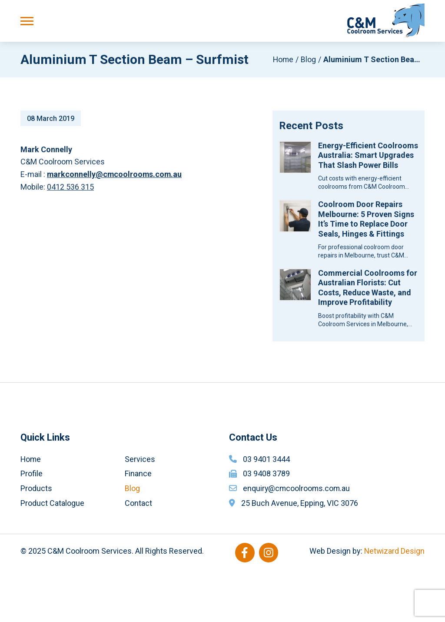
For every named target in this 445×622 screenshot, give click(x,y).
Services (140, 510)
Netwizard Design (394, 602)
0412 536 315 (70, 189)
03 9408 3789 (266, 524)
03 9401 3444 (266, 510)
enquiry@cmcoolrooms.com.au (297, 539)
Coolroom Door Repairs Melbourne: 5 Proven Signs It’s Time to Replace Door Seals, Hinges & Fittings (366, 221)
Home (282, 59)
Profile (31, 524)
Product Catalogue (52, 553)
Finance (138, 524)
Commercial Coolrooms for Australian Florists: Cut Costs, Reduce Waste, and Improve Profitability (367, 290)
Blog (308, 59)
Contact (138, 553)
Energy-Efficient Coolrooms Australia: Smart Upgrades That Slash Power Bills (368, 158)
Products (36, 539)
